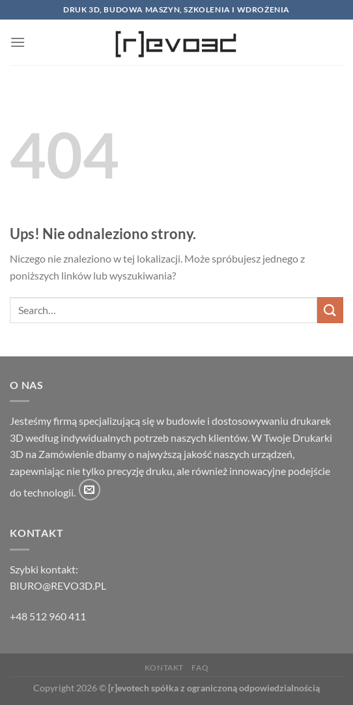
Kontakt (164, 667)
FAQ (199, 667)
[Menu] (17, 42)
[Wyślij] (330, 310)
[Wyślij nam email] (89, 489)
